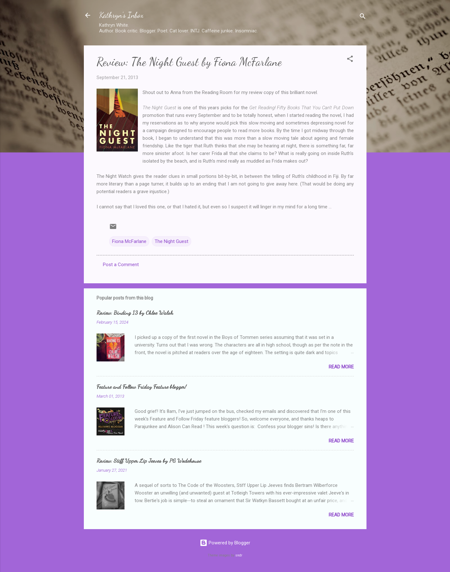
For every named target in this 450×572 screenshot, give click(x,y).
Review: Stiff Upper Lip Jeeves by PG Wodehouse (149, 460)
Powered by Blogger (225, 543)
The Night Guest (171, 241)
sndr (238, 555)
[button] (350, 60)
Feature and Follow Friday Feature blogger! (141, 386)
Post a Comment (121, 264)
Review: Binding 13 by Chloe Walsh (135, 312)
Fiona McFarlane (129, 241)
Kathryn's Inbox (121, 15)
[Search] (362, 17)
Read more (341, 367)
